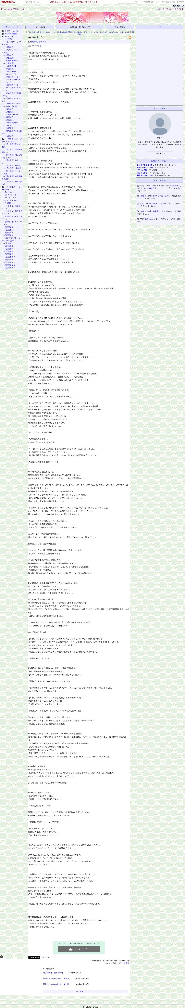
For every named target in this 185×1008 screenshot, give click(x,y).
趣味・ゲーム (34, 2)
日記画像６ (9, 246)
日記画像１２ (10, 262)
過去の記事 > (119, 27)
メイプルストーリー (49, 32)
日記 (10, 9)
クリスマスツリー (11, 200)
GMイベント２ (10, 195)
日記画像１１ (10, 260)
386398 (177, 6)
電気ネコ (142, 204)
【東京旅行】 (10, 120)
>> (150, 2)
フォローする (160, 154)
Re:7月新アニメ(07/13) (158, 204)
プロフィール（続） (12, 31)
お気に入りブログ (159, 161)
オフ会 (74, 32)
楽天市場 (180, 2)
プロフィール (18, 9)
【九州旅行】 (10, 136)
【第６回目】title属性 (13, 168)
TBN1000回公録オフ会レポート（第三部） (53, 978)
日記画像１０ (10, 257)
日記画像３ (9, 233)
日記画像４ (9, 235)
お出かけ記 (9, 36)
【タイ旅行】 (10, 125)
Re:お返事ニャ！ (157, 211)
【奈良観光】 (10, 58)
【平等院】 (9, 39)
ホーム (3, 9)
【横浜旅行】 (10, 109)
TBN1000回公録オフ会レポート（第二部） (53, 984)
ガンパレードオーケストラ (121, 32)
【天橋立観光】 (11, 66)
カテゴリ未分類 (35, 32)
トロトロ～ (143, 196)
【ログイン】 (178, 9)
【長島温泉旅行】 (11, 123)
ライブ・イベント (93, 32)
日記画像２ (9, 230)
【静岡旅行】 (10, 117)
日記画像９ (9, 254)
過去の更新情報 (11, 34)
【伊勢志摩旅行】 (11, 61)
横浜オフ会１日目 (38, 42)
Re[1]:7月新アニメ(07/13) (160, 196)
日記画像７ (9, 249)
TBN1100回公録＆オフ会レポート (49, 973)
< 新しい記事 (39, 27)
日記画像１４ (10, 268)
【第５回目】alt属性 (12, 165)
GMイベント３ (10, 198)
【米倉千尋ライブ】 (12, 77)
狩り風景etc (9, 203)
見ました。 (149, 219)
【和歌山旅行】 (11, 72)
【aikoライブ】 (10, 74)
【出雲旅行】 (10, 69)
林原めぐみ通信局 (64, 32)
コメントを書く (123, 963)
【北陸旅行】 (10, 47)
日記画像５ (9, 243)
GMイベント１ (10, 192)
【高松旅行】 (10, 112)
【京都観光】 (10, 63)
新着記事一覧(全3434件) (80, 27)
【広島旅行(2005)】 (12, 115)
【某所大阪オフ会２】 (13, 104)
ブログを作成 (169, 2)
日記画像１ (9, 227)
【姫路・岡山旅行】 (12, 106)
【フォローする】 (164, 9)
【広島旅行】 (10, 55)
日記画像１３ (10, 265)
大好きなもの (106, 32)
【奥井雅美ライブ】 (12, 85)
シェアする (45, 957)
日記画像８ (9, 251)
